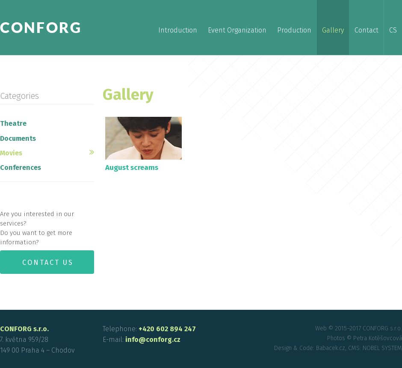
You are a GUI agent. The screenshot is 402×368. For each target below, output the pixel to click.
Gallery (333, 30)
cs (393, 30)
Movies (11, 153)
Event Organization (237, 30)
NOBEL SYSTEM (382, 348)
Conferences (20, 167)
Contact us (48, 262)
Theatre (13, 123)
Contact (366, 30)
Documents (18, 138)
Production (294, 30)
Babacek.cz (330, 348)
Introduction (177, 30)
